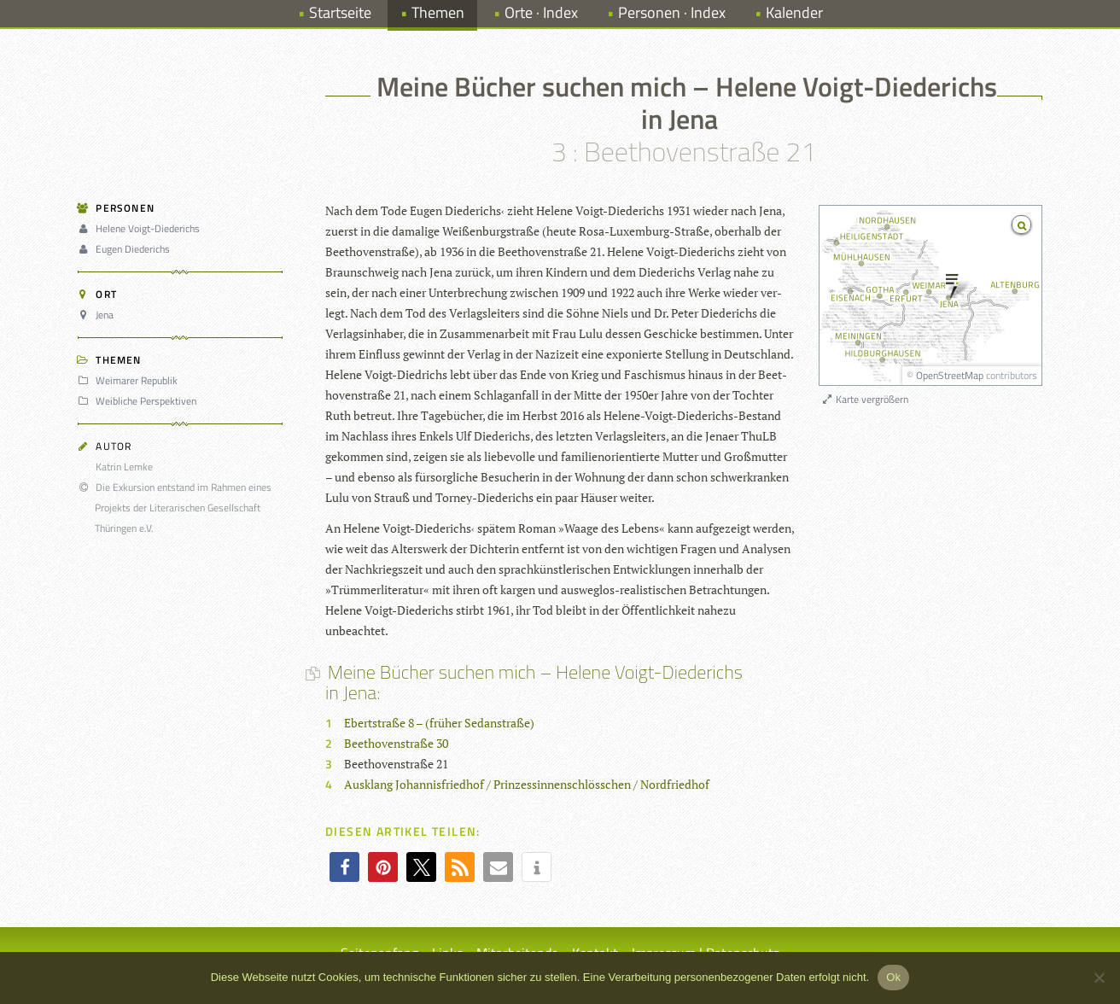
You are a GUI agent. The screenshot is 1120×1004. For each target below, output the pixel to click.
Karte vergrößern (864, 399)
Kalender (794, 12)
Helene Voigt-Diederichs (141, 228)
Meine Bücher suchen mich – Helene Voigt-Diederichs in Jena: (534, 682)
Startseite (340, 12)
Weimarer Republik (130, 380)
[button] (344, 867)
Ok (893, 977)
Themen (437, 12)
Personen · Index (672, 12)
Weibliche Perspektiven (139, 401)
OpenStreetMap (949, 375)
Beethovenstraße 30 (396, 743)
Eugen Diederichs (126, 249)
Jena (98, 314)
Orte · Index (541, 12)
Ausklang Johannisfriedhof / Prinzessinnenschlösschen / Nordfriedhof (526, 784)
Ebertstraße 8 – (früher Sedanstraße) (439, 723)
